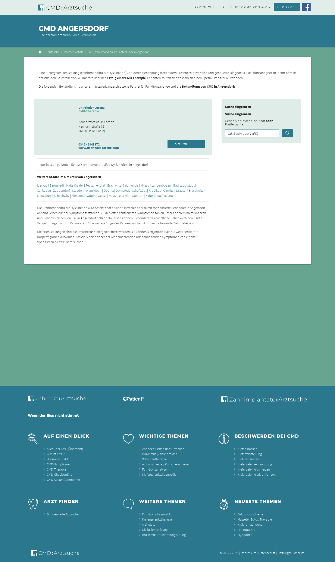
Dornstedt (123, 190)
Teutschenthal (95, 185)
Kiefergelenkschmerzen (254, 469)
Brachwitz (114, 185)
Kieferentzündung (250, 524)
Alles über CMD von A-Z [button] (244, 7)
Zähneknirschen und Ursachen (163, 449)
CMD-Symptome (58, 464)
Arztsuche (204, 7)
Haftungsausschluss (291, 553)
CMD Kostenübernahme (63, 479)
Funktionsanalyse (154, 469)
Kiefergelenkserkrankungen (257, 474)
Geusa (102, 195)
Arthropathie (246, 529)
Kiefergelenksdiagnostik (159, 474)
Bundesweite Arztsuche (63, 514)
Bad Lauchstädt (184, 185)
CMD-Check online (59, 474)
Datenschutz (266, 553)
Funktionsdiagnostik (156, 514)
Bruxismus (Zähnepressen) (160, 454)
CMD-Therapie (56, 469)
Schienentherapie (154, 459)
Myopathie (245, 535)
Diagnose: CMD (57, 459)
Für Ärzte (287, 7)
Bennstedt (57, 185)
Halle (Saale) (75, 185)
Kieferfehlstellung (250, 454)
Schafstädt (139, 190)
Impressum (248, 553)
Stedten (137, 195)
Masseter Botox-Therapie (255, 519)
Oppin (91, 195)
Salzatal (180, 190)
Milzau (145, 185)
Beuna (168, 195)
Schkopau (44, 190)
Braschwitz (195, 190)
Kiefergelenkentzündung (255, 464)
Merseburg (44, 195)
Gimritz (168, 190)
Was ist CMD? (56, 454)
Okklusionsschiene (250, 514)
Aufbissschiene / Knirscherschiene (165, 464)
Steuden (78, 190)
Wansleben (93, 190)
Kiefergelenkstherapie (157, 519)
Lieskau (42, 185)
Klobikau (155, 190)
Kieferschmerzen (249, 459)
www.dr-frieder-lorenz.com (98, 147)
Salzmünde (130, 185)
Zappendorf (61, 190)
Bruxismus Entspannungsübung (164, 535)
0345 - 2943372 (89, 144)
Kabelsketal (153, 195)
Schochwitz (61, 195)
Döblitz (109, 190)
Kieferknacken (247, 449)
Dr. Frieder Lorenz (91, 107)
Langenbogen (161, 185)
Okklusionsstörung (155, 529)
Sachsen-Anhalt (73, 52)
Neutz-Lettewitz (119, 195)
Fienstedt (78, 195)
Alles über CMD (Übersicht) (65, 449)
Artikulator (149, 524)
